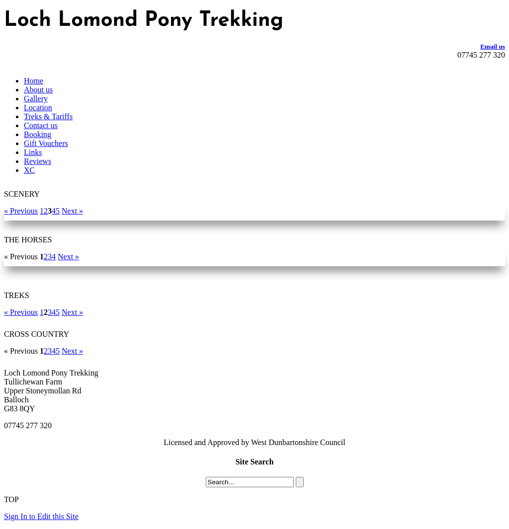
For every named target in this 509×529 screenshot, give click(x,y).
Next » (72, 211)
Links (33, 152)
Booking (37, 134)
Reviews (37, 161)
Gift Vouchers (46, 143)
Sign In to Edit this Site (41, 516)
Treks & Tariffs (48, 116)
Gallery (36, 98)
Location (38, 107)
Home (33, 80)
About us (38, 89)
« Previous (21, 211)
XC (29, 170)
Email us (492, 46)
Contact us (41, 125)
